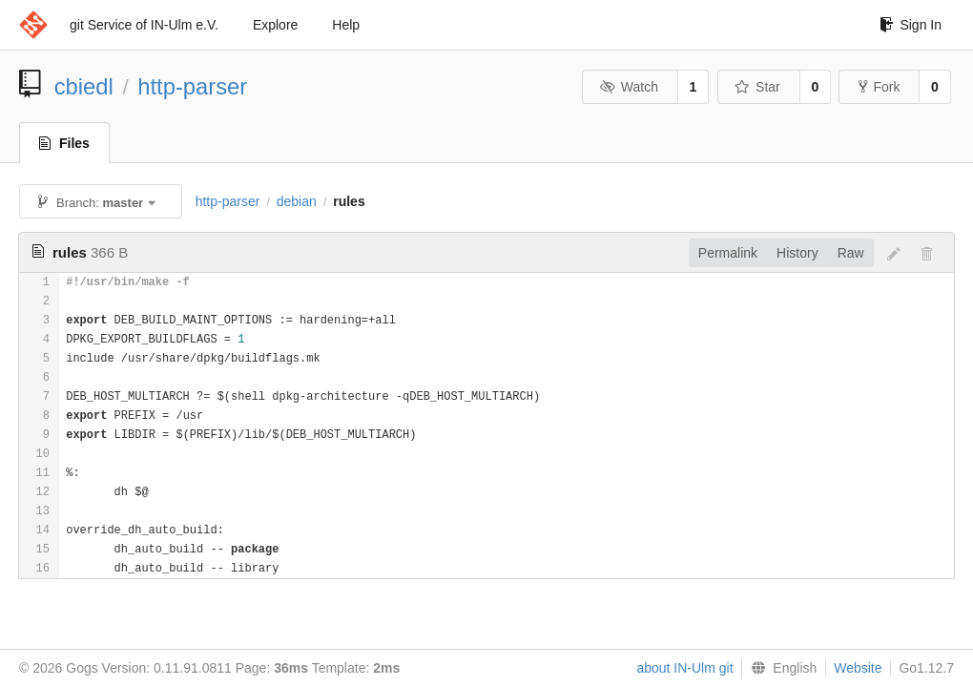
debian (297, 201)
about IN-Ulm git (684, 668)
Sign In (911, 24)
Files (64, 143)
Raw (851, 252)
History (797, 252)
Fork (879, 86)
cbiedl (84, 86)
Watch (628, 86)
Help (346, 24)
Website (857, 668)
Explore (275, 24)
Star (757, 86)
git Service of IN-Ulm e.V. (144, 24)
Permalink (727, 252)
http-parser (192, 86)
